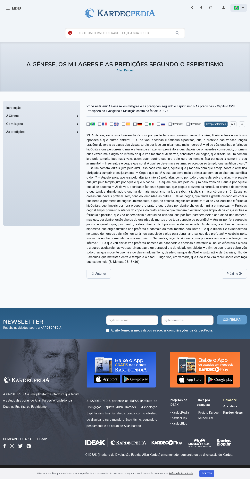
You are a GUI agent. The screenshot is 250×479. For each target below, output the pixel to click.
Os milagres (14, 124)
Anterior (98, 273)
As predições (15, 132)
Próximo (234, 273)
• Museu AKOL (206, 418)
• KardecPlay (178, 418)
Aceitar (207, 473)
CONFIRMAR (232, 320)
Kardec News (233, 412)
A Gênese (13, 116)
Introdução (13, 108)
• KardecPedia (179, 412)
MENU (13, 8)
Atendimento (232, 406)
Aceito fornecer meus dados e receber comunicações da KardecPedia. (162, 330)
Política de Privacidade (181, 473)
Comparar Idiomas (216, 124)
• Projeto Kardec (207, 412)
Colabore (230, 400)
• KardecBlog (178, 423)
